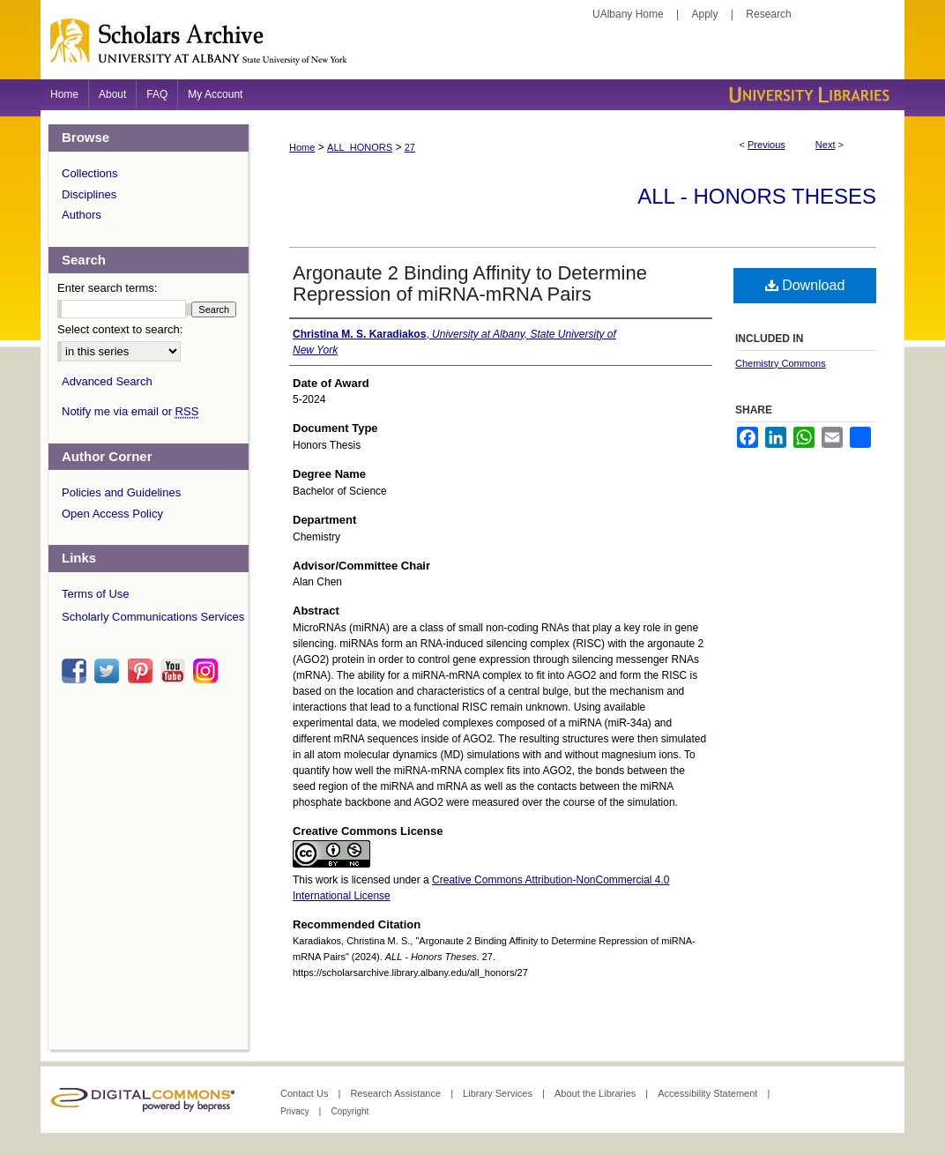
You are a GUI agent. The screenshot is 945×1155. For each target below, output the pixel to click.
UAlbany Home (628, 14)
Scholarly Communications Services (153, 616)
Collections (90, 173)
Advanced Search (107, 381)
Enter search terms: (107, 287)
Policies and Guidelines (121, 492)
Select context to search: (119, 329)
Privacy (296, 1111)
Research (768, 14)
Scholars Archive (472, 48)
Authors (81, 214)
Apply (705, 14)
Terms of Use (96, 593)
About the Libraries (596, 1093)
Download (805, 285)
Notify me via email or (130, 412)
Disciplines (89, 194)
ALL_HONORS (359, 147)
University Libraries (807, 94)
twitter (109, 671)
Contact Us (305, 1093)
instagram (208, 671)
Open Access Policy (112, 513)
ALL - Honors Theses (756, 196)
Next (825, 144)
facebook (77, 671)
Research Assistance (396, 1093)
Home (302, 147)
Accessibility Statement (709, 1093)
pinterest (143, 671)
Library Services (499, 1093)
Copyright (349, 1111)
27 (410, 147)
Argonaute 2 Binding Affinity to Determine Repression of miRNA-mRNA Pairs (470, 283)
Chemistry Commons (780, 363)
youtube (175, 671)
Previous (766, 144)
